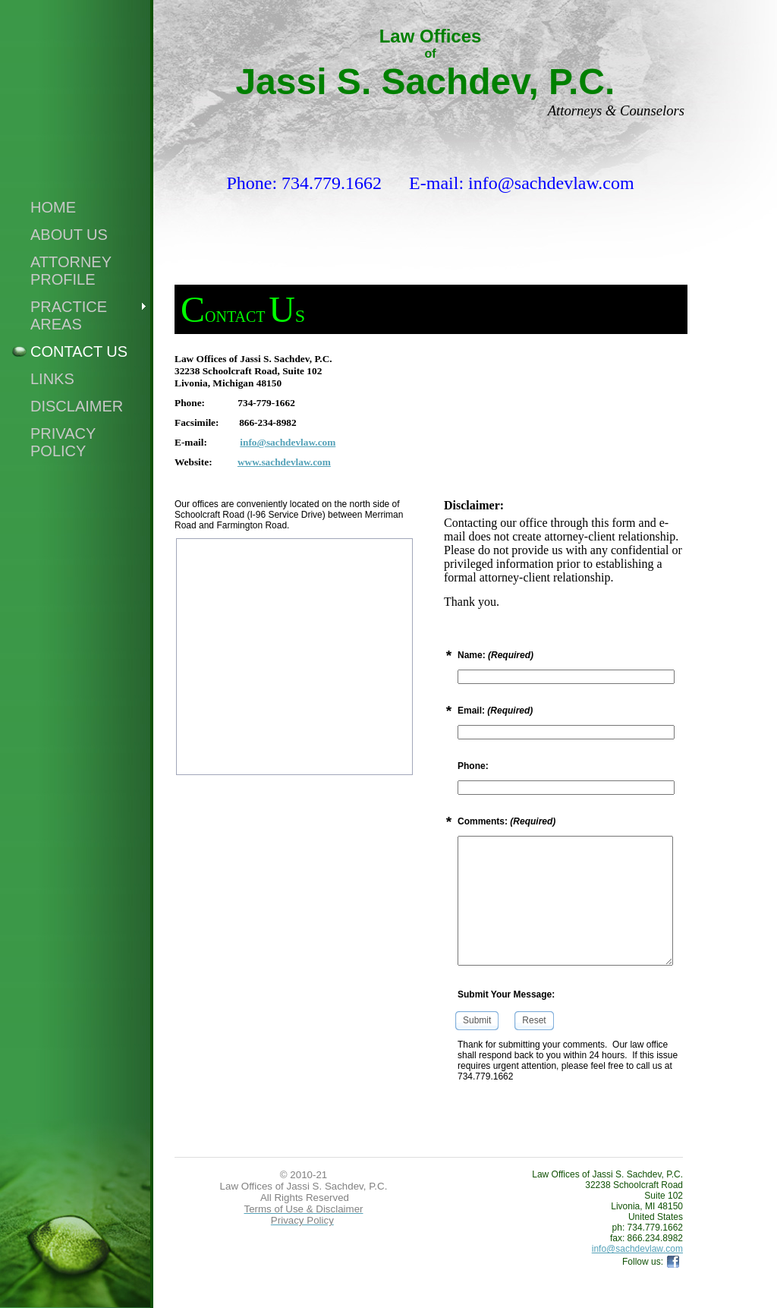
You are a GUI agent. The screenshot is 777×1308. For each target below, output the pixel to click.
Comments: (506, 821)
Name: (495, 655)
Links (52, 378)
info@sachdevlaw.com (287, 442)
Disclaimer (76, 406)
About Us (69, 234)
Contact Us (78, 351)
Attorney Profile (71, 271)
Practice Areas (68, 315)
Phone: (473, 766)
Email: (495, 710)
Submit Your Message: (506, 994)
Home (53, 207)
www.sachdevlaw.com (284, 462)
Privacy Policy (63, 442)
